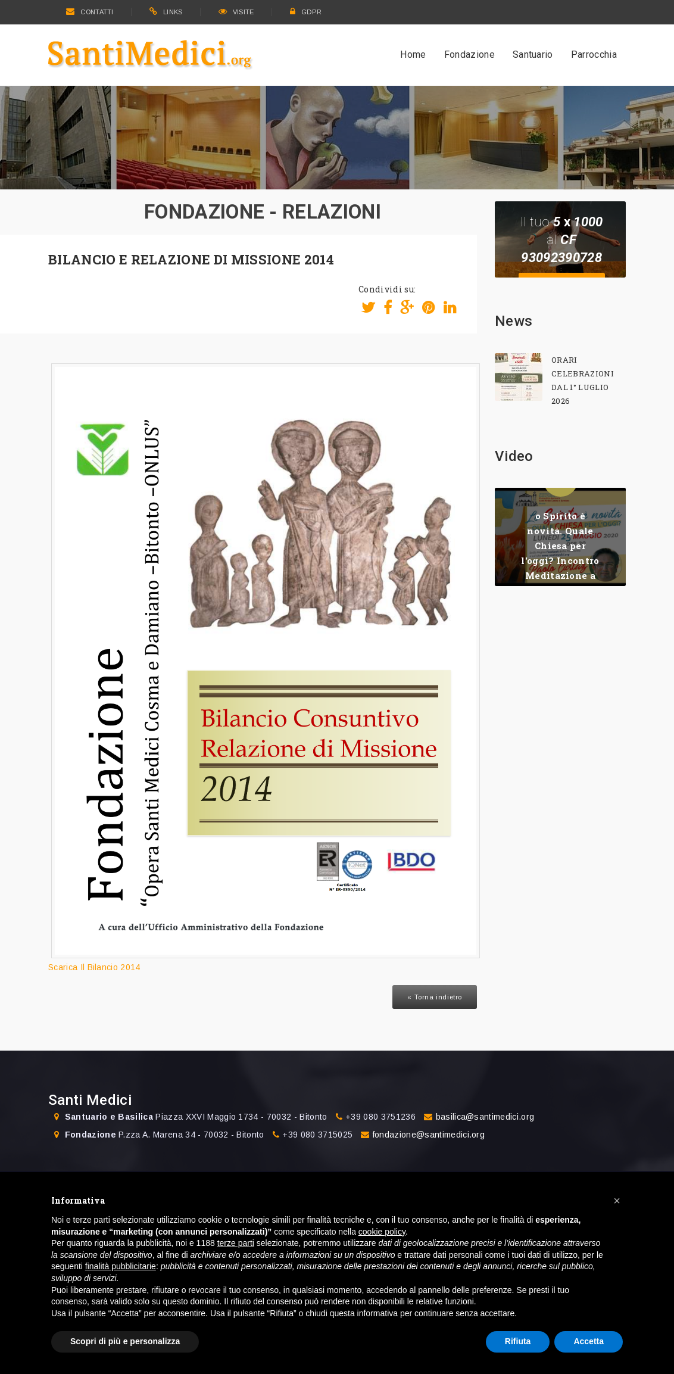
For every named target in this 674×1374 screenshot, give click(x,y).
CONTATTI (90, 11)
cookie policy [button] (381, 1231)
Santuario (533, 54)
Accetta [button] (588, 1341)
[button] (616, 1200)
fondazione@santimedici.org (429, 1134)
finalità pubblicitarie (120, 1266)
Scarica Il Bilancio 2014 (94, 967)
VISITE (236, 11)
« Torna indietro (434, 997)
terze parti (235, 1243)
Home (413, 54)
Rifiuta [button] (518, 1341)
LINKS (166, 11)
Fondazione (469, 54)
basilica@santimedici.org (485, 1116)
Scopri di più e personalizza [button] (125, 1341)
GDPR (306, 11)
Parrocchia (594, 54)
